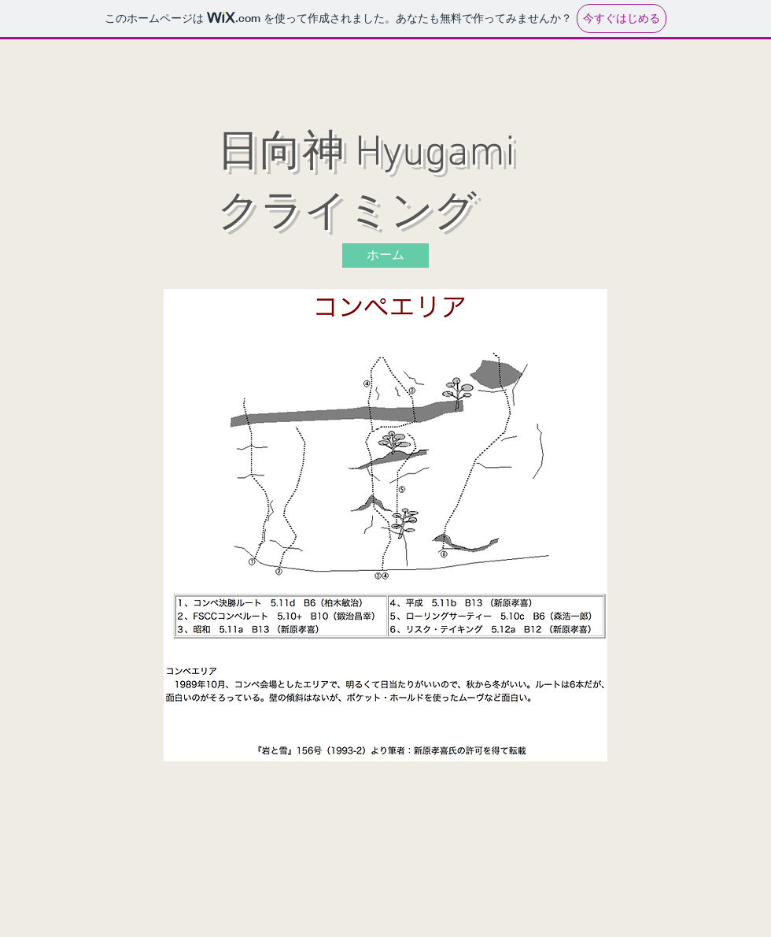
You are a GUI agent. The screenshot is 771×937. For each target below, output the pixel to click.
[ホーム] (385, 255)
